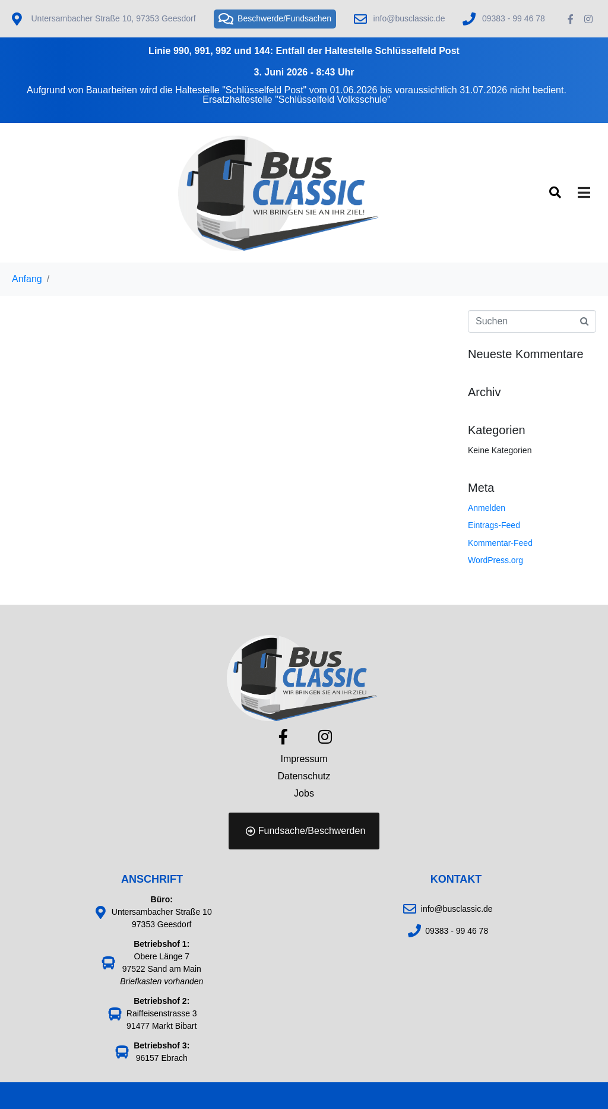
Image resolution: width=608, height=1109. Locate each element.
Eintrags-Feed (494, 525)
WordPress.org (495, 560)
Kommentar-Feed (500, 543)
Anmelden (486, 508)
